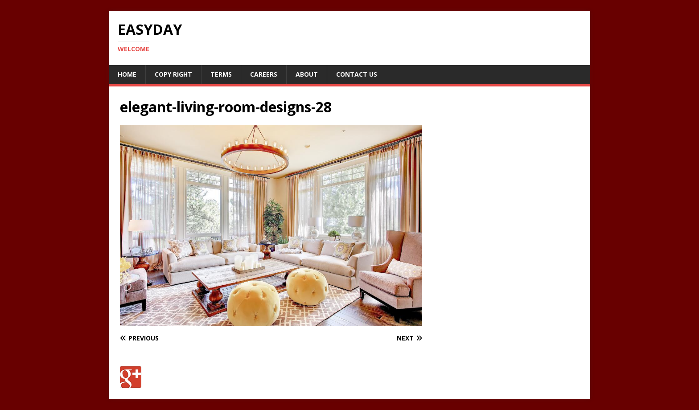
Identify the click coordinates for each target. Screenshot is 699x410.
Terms (221, 74)
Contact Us (356, 74)
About (307, 74)
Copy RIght (173, 74)
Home (127, 74)
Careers (263, 74)
